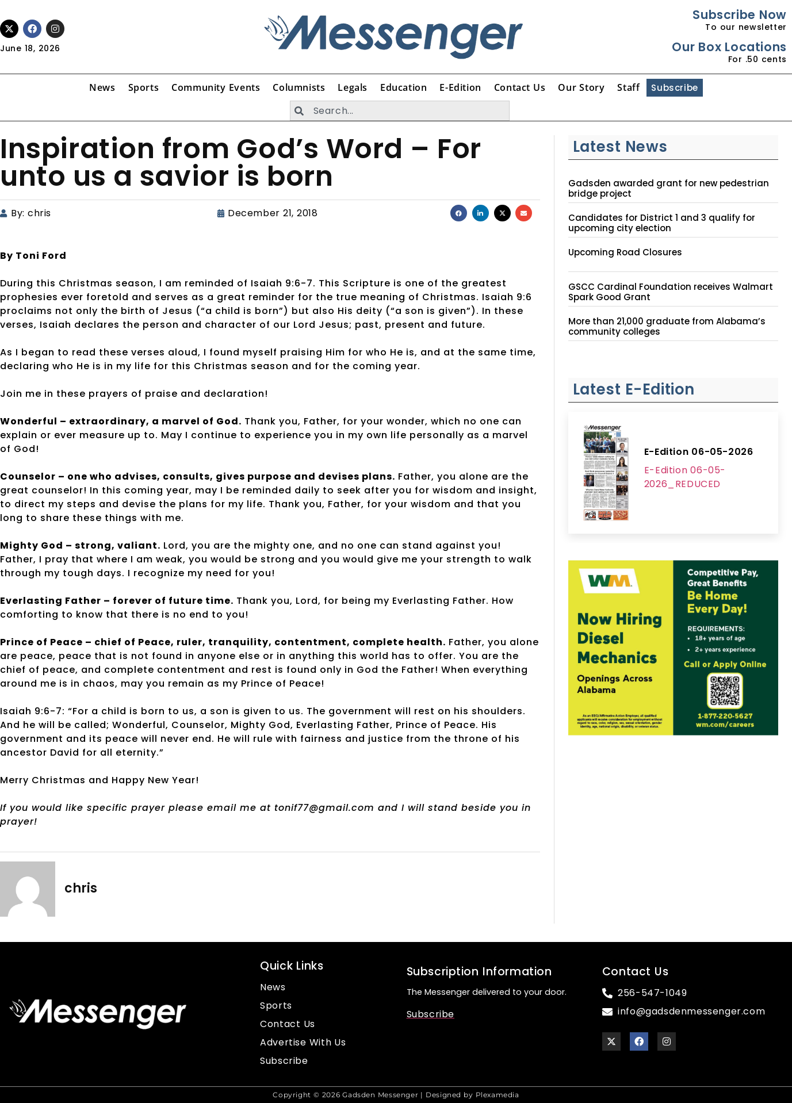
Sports (143, 87)
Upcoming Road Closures (625, 252)
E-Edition (460, 87)
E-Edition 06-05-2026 (698, 451)
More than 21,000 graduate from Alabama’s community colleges (667, 326)
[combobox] (400, 111)
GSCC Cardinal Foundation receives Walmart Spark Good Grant (670, 292)
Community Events (215, 87)
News (102, 87)
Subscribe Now (739, 14)
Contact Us (520, 87)
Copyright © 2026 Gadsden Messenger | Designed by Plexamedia (396, 1094)
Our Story (581, 87)
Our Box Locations (729, 47)
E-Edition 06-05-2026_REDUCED (685, 477)
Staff (628, 87)
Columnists (299, 87)
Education (403, 87)
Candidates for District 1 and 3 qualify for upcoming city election (661, 223)
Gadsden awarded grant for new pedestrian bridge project (668, 188)
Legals (353, 87)
